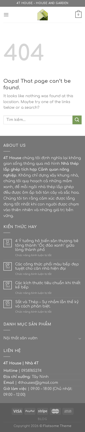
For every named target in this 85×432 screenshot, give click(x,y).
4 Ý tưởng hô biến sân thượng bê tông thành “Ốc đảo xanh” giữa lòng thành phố (46, 245)
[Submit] (77, 120)
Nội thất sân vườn (20, 338)
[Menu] (6, 14)
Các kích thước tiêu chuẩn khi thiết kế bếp (47, 285)
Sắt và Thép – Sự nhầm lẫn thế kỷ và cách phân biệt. (47, 304)
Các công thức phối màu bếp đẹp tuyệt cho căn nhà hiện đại (47, 266)
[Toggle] (80, 338)
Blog (42, 419)
